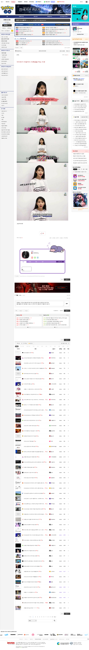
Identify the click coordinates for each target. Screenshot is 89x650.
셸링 (52, 581)
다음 (54, 616)
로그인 (81, 1)
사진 (55, 346)
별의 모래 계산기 (4, 69)
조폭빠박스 (53, 592)
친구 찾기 (3, 57)
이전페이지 (56, 310)
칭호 (42, 261)
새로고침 (68, 295)
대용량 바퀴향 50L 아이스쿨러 (78, 153)
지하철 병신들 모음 (29, 467)
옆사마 (52, 378)
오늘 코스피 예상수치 (29, 477)
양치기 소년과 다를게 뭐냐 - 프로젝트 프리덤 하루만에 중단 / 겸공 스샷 (39, 498)
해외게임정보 (4, 121)
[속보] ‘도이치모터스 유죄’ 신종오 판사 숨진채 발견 (35, 488)
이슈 (22, 346)
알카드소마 (53, 587)
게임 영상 (3, 123)
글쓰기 (67, 339)
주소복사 (17, 276)
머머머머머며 (53, 425)
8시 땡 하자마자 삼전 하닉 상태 (31, 597)
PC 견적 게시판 (4, 103)
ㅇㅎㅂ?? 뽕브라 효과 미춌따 (31, 404)
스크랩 (53, 237)
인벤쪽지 (32, 258)
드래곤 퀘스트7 (4, 136)
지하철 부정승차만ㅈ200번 (30, 545)
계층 (59, 346)
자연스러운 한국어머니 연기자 (31, 420)
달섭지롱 (53, 394)
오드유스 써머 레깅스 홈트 (30, 555)
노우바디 (53, 571)
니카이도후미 (53, 383)
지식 (50, 346)
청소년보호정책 (45, 639)
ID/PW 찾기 (10, 28)
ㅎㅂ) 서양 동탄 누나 (29, 592)
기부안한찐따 (53, 456)
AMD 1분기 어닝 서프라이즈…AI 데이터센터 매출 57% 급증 (37, 399)
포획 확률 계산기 (4, 73)
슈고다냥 (53, 410)
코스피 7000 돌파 (29, 441)
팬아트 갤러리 (4, 61)
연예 (28, 346)
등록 (67, 303)
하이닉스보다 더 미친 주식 (30, 587)
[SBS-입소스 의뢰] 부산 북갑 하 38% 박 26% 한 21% (36, 503)
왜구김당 (53, 415)
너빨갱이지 (53, 420)
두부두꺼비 (53, 357)
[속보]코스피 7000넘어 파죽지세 (31, 415)
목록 (63, 54)
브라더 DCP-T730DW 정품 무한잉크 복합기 (80, 158)
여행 (2, 119)
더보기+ (40, 315)
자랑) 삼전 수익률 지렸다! (30, 456)
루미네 (52, 576)
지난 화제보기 (58, 24)
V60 (52, 441)
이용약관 (31, 639)
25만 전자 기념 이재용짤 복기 (31, 571)
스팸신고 (61, 237)
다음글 (20, 310)
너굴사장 (53, 462)
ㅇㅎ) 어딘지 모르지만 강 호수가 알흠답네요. (34, 368)
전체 (17, 346)
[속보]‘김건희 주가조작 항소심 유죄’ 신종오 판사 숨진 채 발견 (37, 410)
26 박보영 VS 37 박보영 (30, 436)
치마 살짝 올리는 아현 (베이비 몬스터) (33, 561)
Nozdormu (53, 467)
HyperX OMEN (4, 125)
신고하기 (57, 237)
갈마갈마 (53, 363)
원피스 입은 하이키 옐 (29, 472)
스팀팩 (52, 389)
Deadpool (53, 368)
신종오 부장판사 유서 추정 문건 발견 (32, 378)
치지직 (2, 113)
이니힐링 (35, 258)
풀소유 (52, 373)
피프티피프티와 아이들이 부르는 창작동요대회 (34, 602)
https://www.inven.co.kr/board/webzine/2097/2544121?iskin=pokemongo (32, 276)
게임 (46, 346)
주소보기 (17, 47)
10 (52, 616)
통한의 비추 (27, 352)
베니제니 (53, 488)
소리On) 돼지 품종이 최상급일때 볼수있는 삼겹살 (35, 451)
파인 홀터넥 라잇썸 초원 (30, 524)
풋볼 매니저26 (4, 138)
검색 (12, 31)
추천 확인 (66, 237)
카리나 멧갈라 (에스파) (30, 550)
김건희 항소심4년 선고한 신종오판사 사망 (33, 462)
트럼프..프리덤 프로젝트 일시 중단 (32, 540)
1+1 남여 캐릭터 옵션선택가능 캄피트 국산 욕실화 (80, 160)
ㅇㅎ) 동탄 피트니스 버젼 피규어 (32, 389)
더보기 (38, 258)
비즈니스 (26, 639)
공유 (50, 237)
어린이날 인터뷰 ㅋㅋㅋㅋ (30, 607)
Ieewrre (52, 352)
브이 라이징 (3, 127)
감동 (63, 346)
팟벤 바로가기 (4, 111)
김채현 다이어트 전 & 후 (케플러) (32, 566)
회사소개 (21, 639)
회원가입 (3, 28)
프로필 (30, 261)
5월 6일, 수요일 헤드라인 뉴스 (31, 394)
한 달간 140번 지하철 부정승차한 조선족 (33, 508)
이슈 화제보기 (66, 24)
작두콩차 (53, 607)
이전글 (26, 310)
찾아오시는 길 (61, 639)
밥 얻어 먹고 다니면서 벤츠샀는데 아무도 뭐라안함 (35, 535)
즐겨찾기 (31, 343)
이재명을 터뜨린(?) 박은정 (30, 581)
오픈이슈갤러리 (67, 47)
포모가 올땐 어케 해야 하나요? (31, 519)
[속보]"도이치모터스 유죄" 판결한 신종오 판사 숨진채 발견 (37, 482)
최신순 (24, 295)
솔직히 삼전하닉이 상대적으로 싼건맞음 (33, 493)
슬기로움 (53, 529)
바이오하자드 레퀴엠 (5, 134)
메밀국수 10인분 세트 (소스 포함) (79, 156)
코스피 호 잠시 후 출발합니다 (31, 576)
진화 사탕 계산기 (4, 71)
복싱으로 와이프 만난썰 (30, 373)
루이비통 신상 (28, 383)
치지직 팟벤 (3, 45)
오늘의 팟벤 (3, 99)
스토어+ (86, 39)
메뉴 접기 (60, 261)
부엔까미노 (18, 51)
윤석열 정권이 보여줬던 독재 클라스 (32, 357)
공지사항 (67, 639)
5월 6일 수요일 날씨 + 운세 (30, 430)
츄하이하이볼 (53, 446)
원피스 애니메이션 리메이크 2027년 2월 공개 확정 (35, 514)
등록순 (20, 295)
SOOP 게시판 (4, 47)
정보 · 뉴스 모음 (4, 36)
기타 (67, 346)
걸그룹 (2, 117)
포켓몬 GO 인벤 (7, 19)
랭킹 (36, 261)
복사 (21, 47)
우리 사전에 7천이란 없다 (30, 425)
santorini (52, 493)
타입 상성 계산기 (4, 75)
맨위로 (61, 310)
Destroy (52, 498)
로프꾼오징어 (53, 597)
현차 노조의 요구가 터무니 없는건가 (32, 363)
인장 (23, 261)
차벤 (2, 115)
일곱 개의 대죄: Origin (5, 129)
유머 (33, 346)
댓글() (66, 54)
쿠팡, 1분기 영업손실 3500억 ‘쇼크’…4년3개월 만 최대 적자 (37, 529)
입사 (52, 472)
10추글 (25, 343)
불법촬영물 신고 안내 (53, 639)
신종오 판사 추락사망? (30, 446)
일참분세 (53, 477)
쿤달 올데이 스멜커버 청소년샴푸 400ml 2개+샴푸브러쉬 (80, 162)
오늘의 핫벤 (3, 97)
